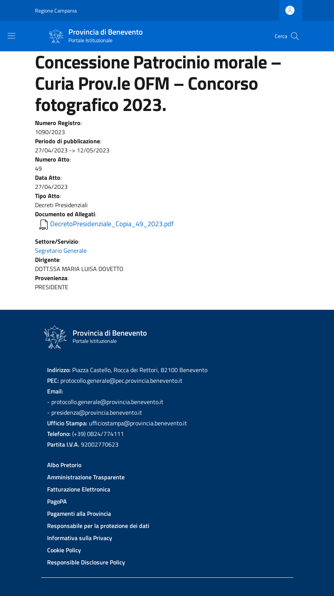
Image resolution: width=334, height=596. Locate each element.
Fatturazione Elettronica (78, 489)
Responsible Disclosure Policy (86, 562)
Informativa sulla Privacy (79, 537)
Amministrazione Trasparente (86, 477)
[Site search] (294, 36)
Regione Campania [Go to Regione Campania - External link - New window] (56, 10)
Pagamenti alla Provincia (79, 513)
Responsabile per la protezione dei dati (98, 525)
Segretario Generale (61, 250)
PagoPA (57, 501)
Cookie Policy (64, 550)
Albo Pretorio (64, 464)
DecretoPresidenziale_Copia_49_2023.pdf (112, 224)
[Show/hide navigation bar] (11, 36)
